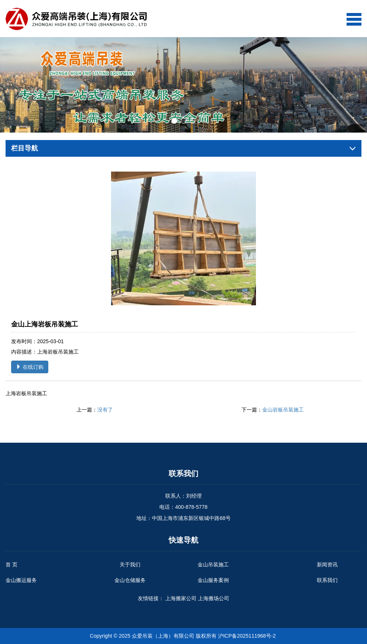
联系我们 (327, 580)
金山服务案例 (213, 580)
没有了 (105, 410)
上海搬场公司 (213, 598)
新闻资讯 (327, 564)
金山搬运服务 (21, 580)
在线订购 (29, 367)
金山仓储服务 (130, 580)
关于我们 (130, 564)
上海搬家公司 (181, 598)
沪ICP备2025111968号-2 (247, 636)
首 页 (11, 564)
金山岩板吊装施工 (283, 410)
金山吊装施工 (213, 564)
